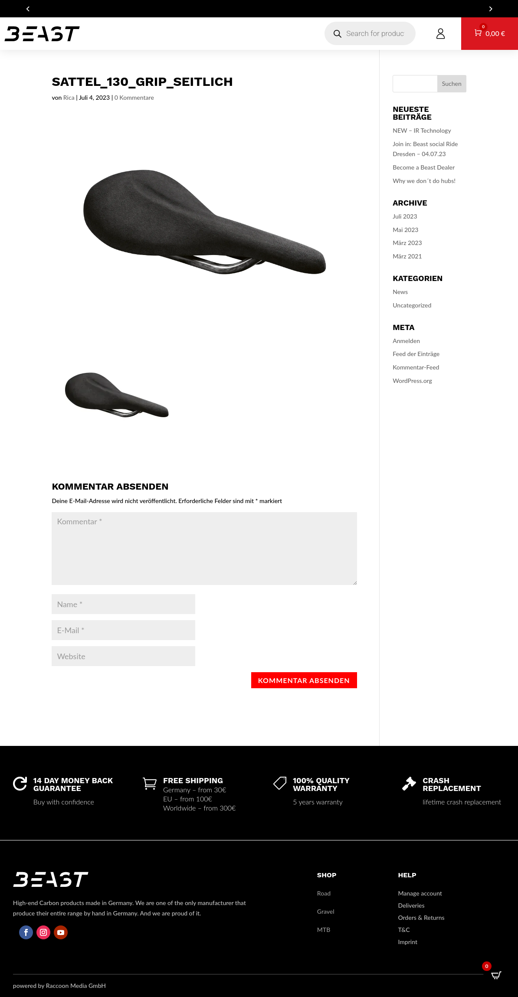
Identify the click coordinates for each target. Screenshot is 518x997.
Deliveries (411, 905)
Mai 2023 (405, 229)
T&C (404, 929)
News (400, 291)
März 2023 (407, 242)
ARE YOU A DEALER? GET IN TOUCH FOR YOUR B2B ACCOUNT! (259, 9)
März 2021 (407, 256)
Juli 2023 (405, 216)
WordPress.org (412, 380)
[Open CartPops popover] (496, 975)
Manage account (420, 893)
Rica (69, 97)
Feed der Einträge (416, 353)
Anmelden (406, 340)
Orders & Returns (421, 917)
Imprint (407, 941)
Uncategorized (412, 305)
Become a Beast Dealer (424, 167)
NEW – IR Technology (422, 130)
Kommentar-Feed (416, 367)
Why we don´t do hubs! (424, 180)
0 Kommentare (134, 97)
